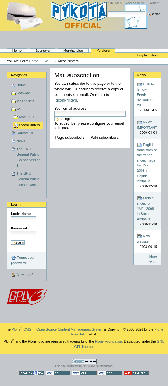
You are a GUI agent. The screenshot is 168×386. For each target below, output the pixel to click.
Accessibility (134, 3)
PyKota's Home (78, 33)
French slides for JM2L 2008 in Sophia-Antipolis (147, 211)
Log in (142, 55)
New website (147, 241)
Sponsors (42, 50)
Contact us (25, 133)
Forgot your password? (22, 260)
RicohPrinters (29, 125)
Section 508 (31, 373)
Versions (103, 50)
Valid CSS (110, 373)
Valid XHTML (84, 373)
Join (154, 55)
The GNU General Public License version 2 (29, 181)
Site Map (115, 3)
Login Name (21, 213)
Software (23, 93)
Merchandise (73, 50)
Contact (153, 3)
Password (19, 228)
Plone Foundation (108, 341)
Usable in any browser (136, 373)
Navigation (19, 75)
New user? (22, 275)
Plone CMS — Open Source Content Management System (57, 329)
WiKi (48, 61)
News (21, 141)
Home (17, 50)
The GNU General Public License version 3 (29, 157)
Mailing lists (25, 101)
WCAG (58, 373)
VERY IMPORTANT (147, 127)
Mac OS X (27, 117)
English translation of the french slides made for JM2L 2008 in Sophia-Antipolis (147, 165)
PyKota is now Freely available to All (147, 97)
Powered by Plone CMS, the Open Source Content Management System (84, 361)
